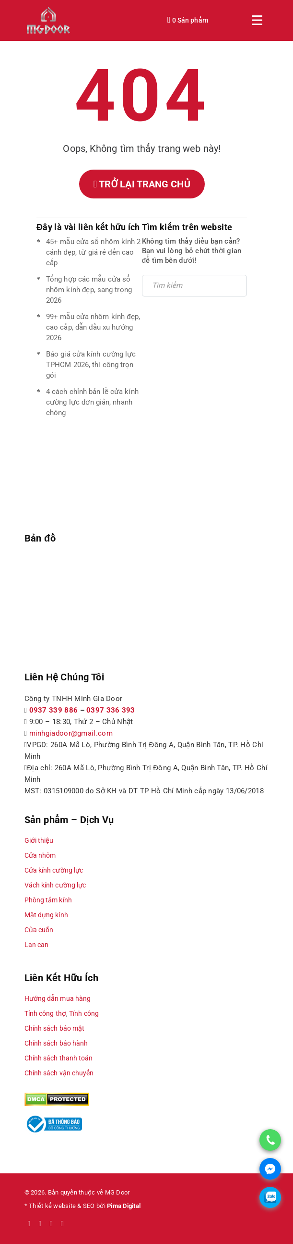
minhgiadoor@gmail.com (71, 733)
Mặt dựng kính (46, 915)
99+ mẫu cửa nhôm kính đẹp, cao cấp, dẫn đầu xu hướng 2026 (93, 327)
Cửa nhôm (40, 855)
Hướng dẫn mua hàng (57, 998)
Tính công (84, 1013)
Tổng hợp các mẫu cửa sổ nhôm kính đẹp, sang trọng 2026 (89, 290)
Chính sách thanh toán (58, 1058)
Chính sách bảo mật (54, 1028)
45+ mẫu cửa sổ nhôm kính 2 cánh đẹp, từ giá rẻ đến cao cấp (93, 252)
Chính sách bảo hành (56, 1043)
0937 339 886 (53, 710)
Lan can (36, 944)
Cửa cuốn (39, 930)
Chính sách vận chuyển (59, 1073)
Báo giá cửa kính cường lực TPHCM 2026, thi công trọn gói (91, 365)
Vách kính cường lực (55, 885)
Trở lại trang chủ (142, 184)
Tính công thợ (45, 1013)
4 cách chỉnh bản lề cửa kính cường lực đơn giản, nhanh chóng (92, 402)
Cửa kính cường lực (53, 870)
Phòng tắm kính (48, 900)
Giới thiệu (39, 840)
